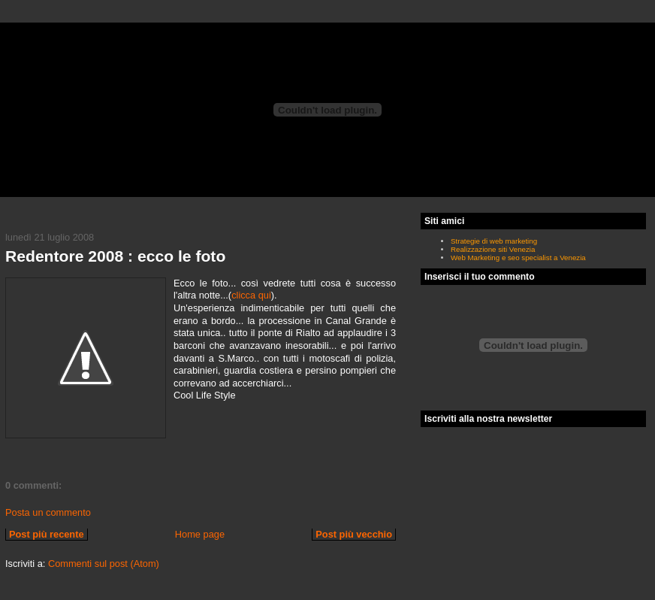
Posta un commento (48, 512)
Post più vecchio (353, 534)
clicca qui (251, 295)
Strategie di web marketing (494, 241)
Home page (200, 534)
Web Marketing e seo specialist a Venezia (518, 257)
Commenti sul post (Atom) (103, 563)
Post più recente (46, 534)
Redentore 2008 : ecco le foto (115, 256)
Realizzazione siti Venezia (493, 249)
